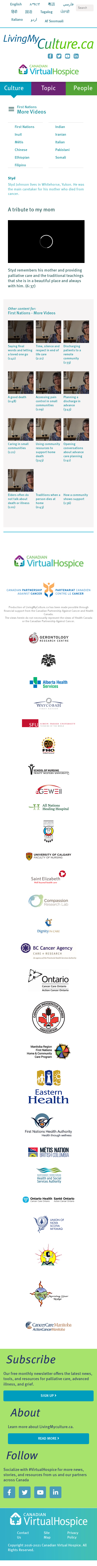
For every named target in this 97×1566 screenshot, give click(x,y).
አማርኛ (35, 4)
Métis (19, 142)
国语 (28, 12)
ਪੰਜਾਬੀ (65, 12)
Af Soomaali (54, 21)
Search (90, 8)
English (16, 4)
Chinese (21, 150)
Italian (60, 142)
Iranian (60, 135)
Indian (60, 127)
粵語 (51, 4)
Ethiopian (22, 158)
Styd (11, 178)
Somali (60, 158)
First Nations (24, 127)
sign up (48, 1396)
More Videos (31, 112)
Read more (48, 1438)
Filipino (20, 165)
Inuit (18, 135)
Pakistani (62, 150)
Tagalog (46, 12)
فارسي (68, 4)
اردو (34, 20)
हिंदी (14, 12)
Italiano (17, 20)
